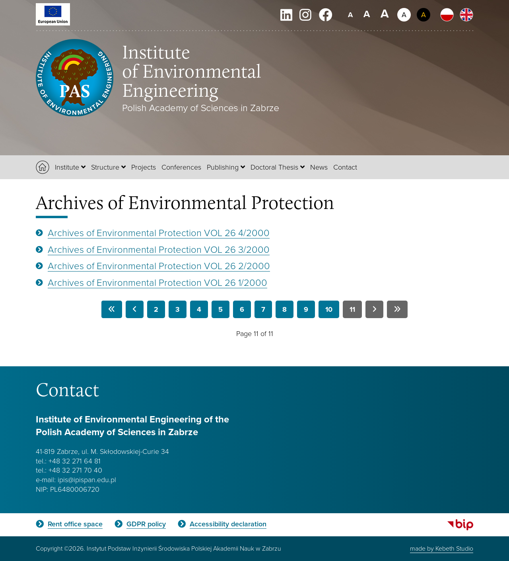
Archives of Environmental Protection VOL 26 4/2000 (159, 232)
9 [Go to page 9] (306, 309)
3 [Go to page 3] (177, 309)
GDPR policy (146, 524)
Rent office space (75, 524)
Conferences (181, 167)
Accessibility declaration (228, 524)
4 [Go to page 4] (199, 309)
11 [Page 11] (352, 309)
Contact (345, 167)
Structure (105, 167)
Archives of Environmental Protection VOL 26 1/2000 (157, 282)
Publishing (223, 167)
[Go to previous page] (135, 309)
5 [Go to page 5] (220, 309)
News (319, 167)
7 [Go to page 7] (263, 309)
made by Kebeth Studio (441, 548)
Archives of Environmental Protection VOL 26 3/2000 (159, 249)
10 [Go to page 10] (328, 309)
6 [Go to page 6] (242, 309)
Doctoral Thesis (274, 167)
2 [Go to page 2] (156, 309)
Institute (67, 167)
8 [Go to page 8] (284, 309)
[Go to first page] (111, 309)
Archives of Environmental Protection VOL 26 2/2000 (159, 265)
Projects (143, 167)
